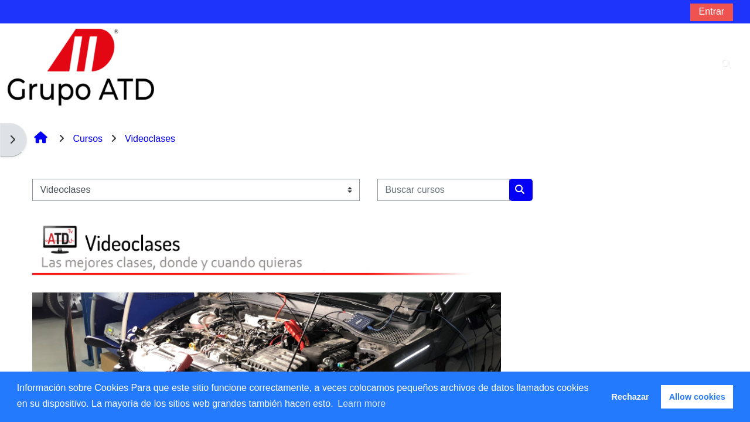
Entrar (712, 11)
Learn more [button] (362, 404)
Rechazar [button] (630, 396)
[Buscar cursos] (443, 190)
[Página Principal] (81, 67)
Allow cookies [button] (697, 396)
